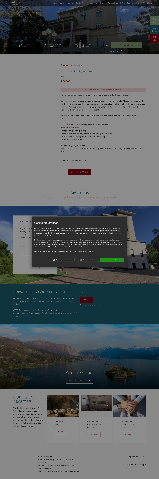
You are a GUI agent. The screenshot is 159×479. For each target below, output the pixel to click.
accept (112, 260)
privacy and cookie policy (85, 251)
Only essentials (87, 260)
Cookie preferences (61, 260)
